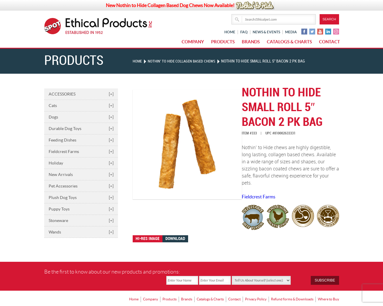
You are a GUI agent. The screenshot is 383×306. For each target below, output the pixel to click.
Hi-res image (148, 238)
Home (229, 32)
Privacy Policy (256, 290)
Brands (251, 41)
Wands (81, 232)
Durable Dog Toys (81, 128)
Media (291, 32)
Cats (81, 105)
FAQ (244, 32)
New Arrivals (81, 174)
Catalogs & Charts (289, 41)
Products (223, 41)
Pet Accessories (81, 186)
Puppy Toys (81, 209)
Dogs (81, 117)
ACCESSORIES (81, 94)
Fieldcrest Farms (81, 151)
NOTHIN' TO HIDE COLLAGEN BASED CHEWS (185, 61)
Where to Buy (328, 290)
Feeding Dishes (81, 140)
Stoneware (81, 220)
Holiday (81, 163)
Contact (329, 41)
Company (193, 41)
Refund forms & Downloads (292, 290)
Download (175, 238)
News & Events (266, 32)
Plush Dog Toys (81, 197)
